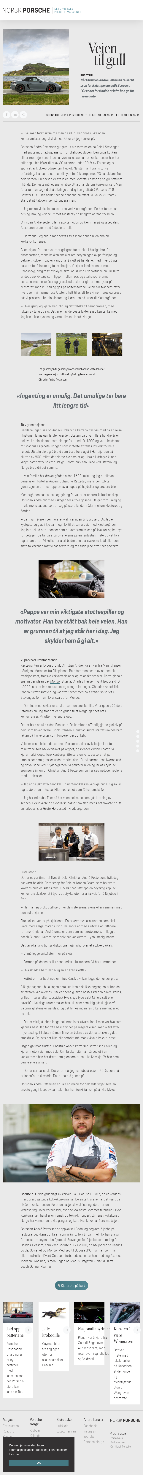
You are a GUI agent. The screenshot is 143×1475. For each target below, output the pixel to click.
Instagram (90, 1431)
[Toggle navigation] (135, 10)
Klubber (35, 1430)
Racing (7, 1436)
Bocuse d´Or (30, 1194)
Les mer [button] (14, 1454)
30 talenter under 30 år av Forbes (82, 163)
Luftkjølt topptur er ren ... (66, 1431)
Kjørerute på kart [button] (71, 1285)
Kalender (36, 1435)
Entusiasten (11, 1426)
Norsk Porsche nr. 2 (74, 115)
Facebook (90, 1426)
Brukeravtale (117, 1442)
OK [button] (39, 1462)
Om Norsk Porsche (120, 1446)
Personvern (116, 1438)
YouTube (89, 1436)
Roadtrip (8, 1431)
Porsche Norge (94, 1442)
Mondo (55, 681)
